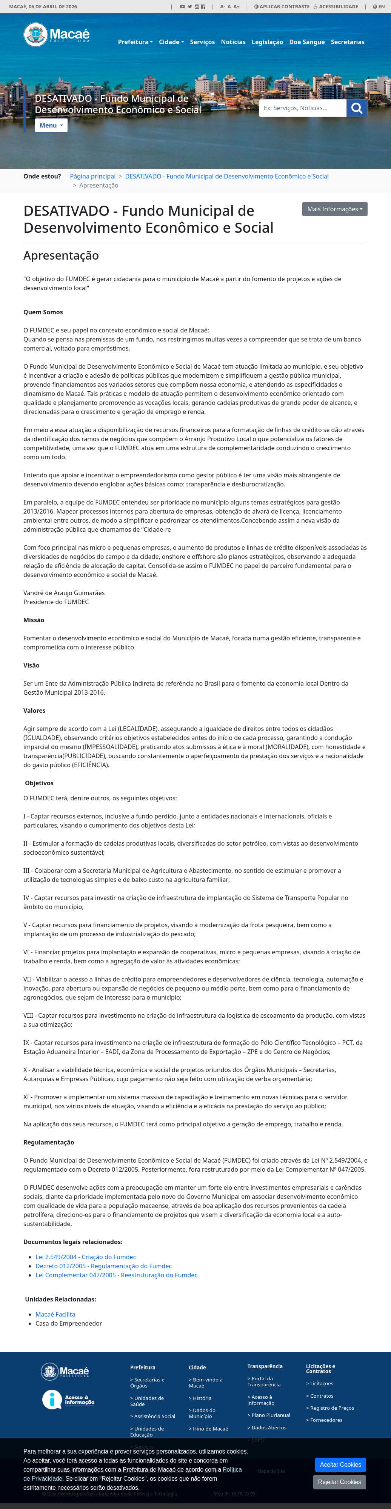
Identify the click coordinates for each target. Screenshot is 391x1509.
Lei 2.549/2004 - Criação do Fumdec (85, 1257)
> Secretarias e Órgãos (147, 1382)
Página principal (92, 176)
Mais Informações (332, 209)
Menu (49, 125)
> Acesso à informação (261, 1400)
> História (200, 1398)
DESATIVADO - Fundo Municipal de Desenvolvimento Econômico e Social (118, 104)
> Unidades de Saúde (147, 1401)
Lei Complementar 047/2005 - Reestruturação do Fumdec (116, 1275)
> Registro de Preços (330, 1407)
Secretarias (348, 42)
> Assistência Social (152, 1416)
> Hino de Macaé (208, 1428)
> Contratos (320, 1395)
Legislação (267, 42)
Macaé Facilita (55, 1314)
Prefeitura (133, 42)
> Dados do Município (202, 1413)
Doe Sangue (307, 42)
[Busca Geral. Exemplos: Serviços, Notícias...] (303, 108)
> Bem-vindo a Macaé (206, 1382)
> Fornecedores (324, 1420)
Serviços (202, 42)
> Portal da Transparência (264, 1381)
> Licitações (319, 1383)
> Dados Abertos (267, 1427)
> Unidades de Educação (147, 1431)
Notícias (233, 42)
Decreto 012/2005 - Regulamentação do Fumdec (103, 1266)
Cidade (169, 42)
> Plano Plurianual (269, 1415)
